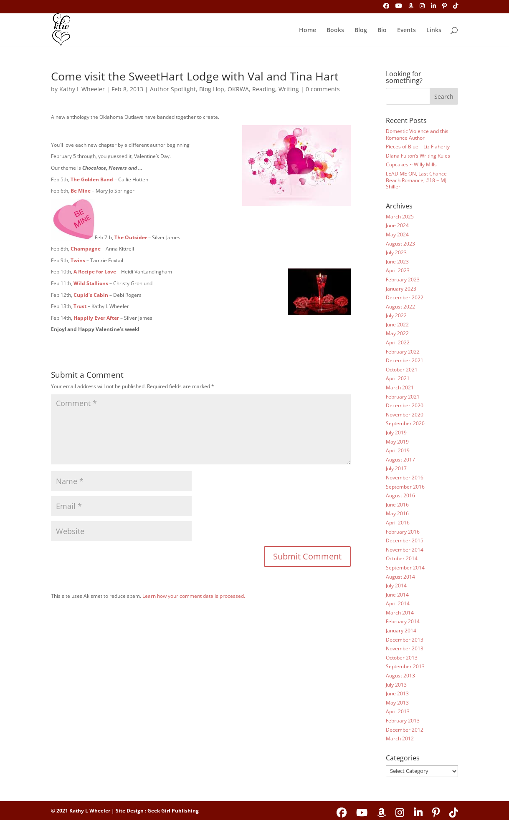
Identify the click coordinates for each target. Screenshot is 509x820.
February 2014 (403, 621)
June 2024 (397, 225)
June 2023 (397, 261)
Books (335, 30)
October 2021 (402, 369)
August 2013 (400, 675)
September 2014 (405, 567)
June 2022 (397, 324)
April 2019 (398, 450)
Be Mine (81, 190)
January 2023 (401, 288)
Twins (78, 260)
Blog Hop (211, 89)
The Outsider (130, 237)
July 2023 (396, 252)
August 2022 (400, 306)
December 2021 (404, 360)
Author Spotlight (173, 89)
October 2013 (402, 657)
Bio (382, 30)
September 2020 (405, 423)
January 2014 (401, 630)
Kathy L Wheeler (82, 89)
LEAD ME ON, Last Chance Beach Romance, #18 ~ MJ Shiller (416, 180)
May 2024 (397, 234)
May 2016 (397, 513)
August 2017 (400, 459)
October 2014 (402, 558)
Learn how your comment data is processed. (193, 595)
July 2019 (396, 432)
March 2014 (400, 612)
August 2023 (400, 243)
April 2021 (398, 378)
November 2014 (404, 549)
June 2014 (397, 594)
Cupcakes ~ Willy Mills (411, 164)
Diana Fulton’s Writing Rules (418, 155)
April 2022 (398, 342)
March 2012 (400, 738)
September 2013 (405, 666)
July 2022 (396, 315)
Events (406, 30)
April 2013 (398, 711)
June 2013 (397, 693)
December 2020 (404, 405)
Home (307, 30)
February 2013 (403, 720)
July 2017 (396, 468)
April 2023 (398, 270)
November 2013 (404, 648)
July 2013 (396, 684)
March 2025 (400, 216)
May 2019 (397, 441)
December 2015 (404, 540)
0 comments (323, 89)
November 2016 (404, 477)
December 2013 (404, 639)
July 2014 (396, 585)
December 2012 (404, 729)
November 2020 (404, 414)
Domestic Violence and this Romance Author (417, 134)
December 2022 (404, 297)
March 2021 (400, 387)
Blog (361, 30)
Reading (263, 89)
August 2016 (400, 495)
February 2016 (403, 531)
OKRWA (238, 89)
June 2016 (397, 504)
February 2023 (403, 279)
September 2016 (405, 486)
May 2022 (397, 333)
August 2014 (400, 576)
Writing (289, 89)
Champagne (86, 248)
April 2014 (398, 603)
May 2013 (397, 702)
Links (433, 30)
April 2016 (398, 522)
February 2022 (403, 351)
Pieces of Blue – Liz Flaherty (418, 146)
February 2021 (403, 396)
